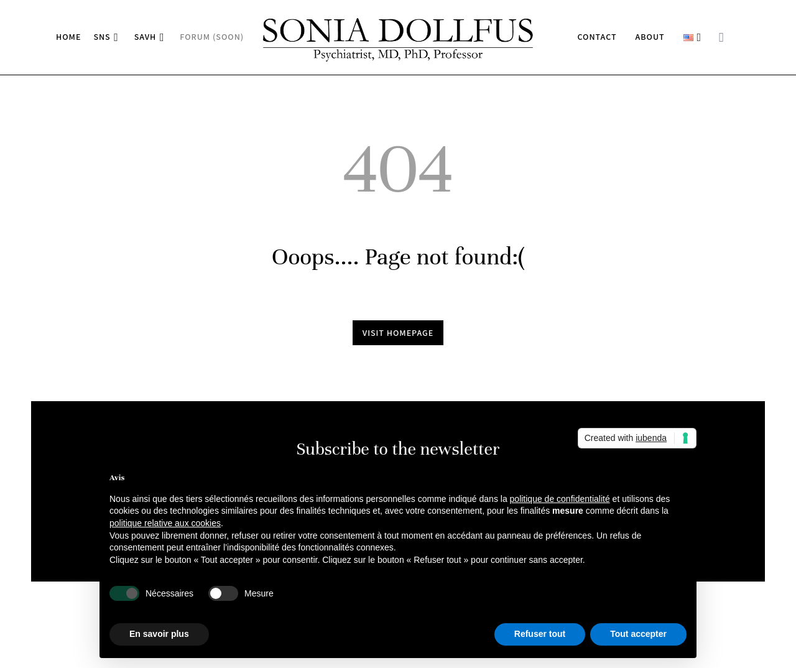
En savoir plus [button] (159, 634)
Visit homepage (398, 332)
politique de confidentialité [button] (560, 499)
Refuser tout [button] (539, 634)
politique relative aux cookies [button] (165, 523)
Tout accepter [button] (638, 634)
